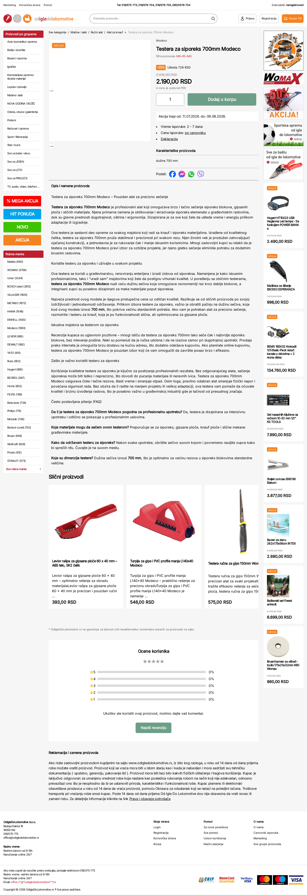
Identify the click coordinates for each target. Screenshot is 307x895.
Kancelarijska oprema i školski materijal (20, 76)
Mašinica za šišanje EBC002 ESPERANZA (281, 287)
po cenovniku (195, 133)
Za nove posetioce (216, 827)
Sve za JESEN (15, 161)
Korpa (157, 844)
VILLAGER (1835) (17, 294)
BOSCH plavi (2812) (19, 286)
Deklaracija (169, 139)
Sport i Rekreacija (17, 136)
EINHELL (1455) (16, 319)
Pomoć (48, 5)
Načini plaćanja (213, 844)
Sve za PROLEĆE (17, 178)
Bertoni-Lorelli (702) (19, 427)
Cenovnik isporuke (265, 832)
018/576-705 (163, 5)
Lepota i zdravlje (16, 87)
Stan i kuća (13, 145)
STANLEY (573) (16, 460)
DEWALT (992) (16, 344)
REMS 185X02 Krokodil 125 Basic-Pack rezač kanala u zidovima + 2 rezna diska (281, 352)
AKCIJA (22, 240)
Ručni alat (97, 32)
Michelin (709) (15, 419)
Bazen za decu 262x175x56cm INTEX (281, 541)
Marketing (9, 5)
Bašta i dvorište (16, 50)
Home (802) (14, 386)
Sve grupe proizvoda (267, 844)
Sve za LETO (14, 170)
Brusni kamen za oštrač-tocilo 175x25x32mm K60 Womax (283, 665)
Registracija (161, 832)
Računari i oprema (18, 128)
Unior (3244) (15, 278)
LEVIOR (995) (15, 336)
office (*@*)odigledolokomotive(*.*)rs (33, 882)
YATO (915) (14, 352)
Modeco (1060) (16, 328)
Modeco (161, 40)
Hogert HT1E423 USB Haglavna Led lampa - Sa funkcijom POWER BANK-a (283, 223)
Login (157, 827)
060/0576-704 (181, 5)
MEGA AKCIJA (22, 201)
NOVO (22, 227)
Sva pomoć (211, 832)
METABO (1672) (16, 303)
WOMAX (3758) (16, 270)
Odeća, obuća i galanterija (22, 112)
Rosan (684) (14, 435)
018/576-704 (146, 5)
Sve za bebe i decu (18, 153)
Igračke (11, 66)
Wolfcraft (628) (16, 444)
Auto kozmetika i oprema (22, 41)
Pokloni (11, 120)
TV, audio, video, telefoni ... (23, 186)
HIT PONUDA (22, 214)
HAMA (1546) (15, 311)
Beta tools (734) (16, 402)
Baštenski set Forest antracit (279, 602)
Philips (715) (14, 411)
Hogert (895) (15, 369)
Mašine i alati (14, 95)
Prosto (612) (14, 452)
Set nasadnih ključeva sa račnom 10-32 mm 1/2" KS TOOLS (282, 418)
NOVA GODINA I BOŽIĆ (21, 103)
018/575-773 (129, 5)
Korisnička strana (29, 5)
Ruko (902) (14, 361)
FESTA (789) (14, 394)
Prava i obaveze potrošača (150, 799)
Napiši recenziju (153, 728)
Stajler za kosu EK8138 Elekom (281, 480)
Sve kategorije (57, 32)
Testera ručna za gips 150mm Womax (235, 563)
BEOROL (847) (16, 377)
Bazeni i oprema (16, 58)
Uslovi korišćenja (215, 838)
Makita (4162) (15, 261)
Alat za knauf (115, 32)
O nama (258, 827)
